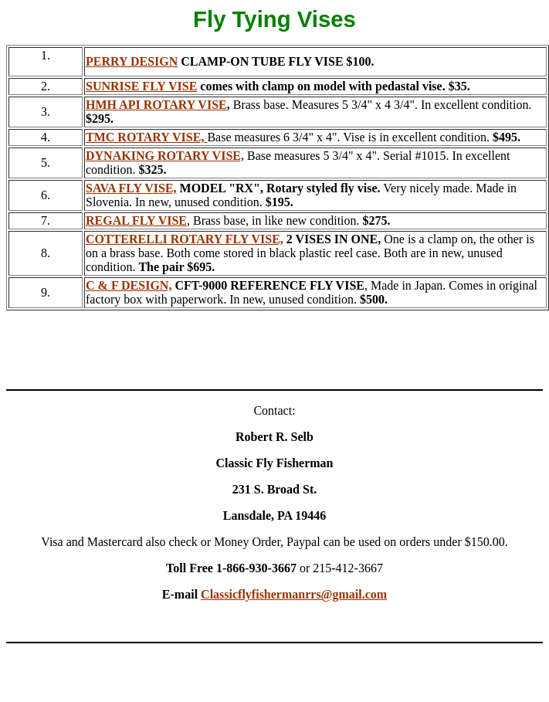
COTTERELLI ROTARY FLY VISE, (184, 239)
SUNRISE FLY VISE (141, 86)
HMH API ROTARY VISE (156, 104)
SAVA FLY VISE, (131, 188)
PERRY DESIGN (132, 61)
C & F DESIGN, (128, 285)
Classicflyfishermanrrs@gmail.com (294, 594)
